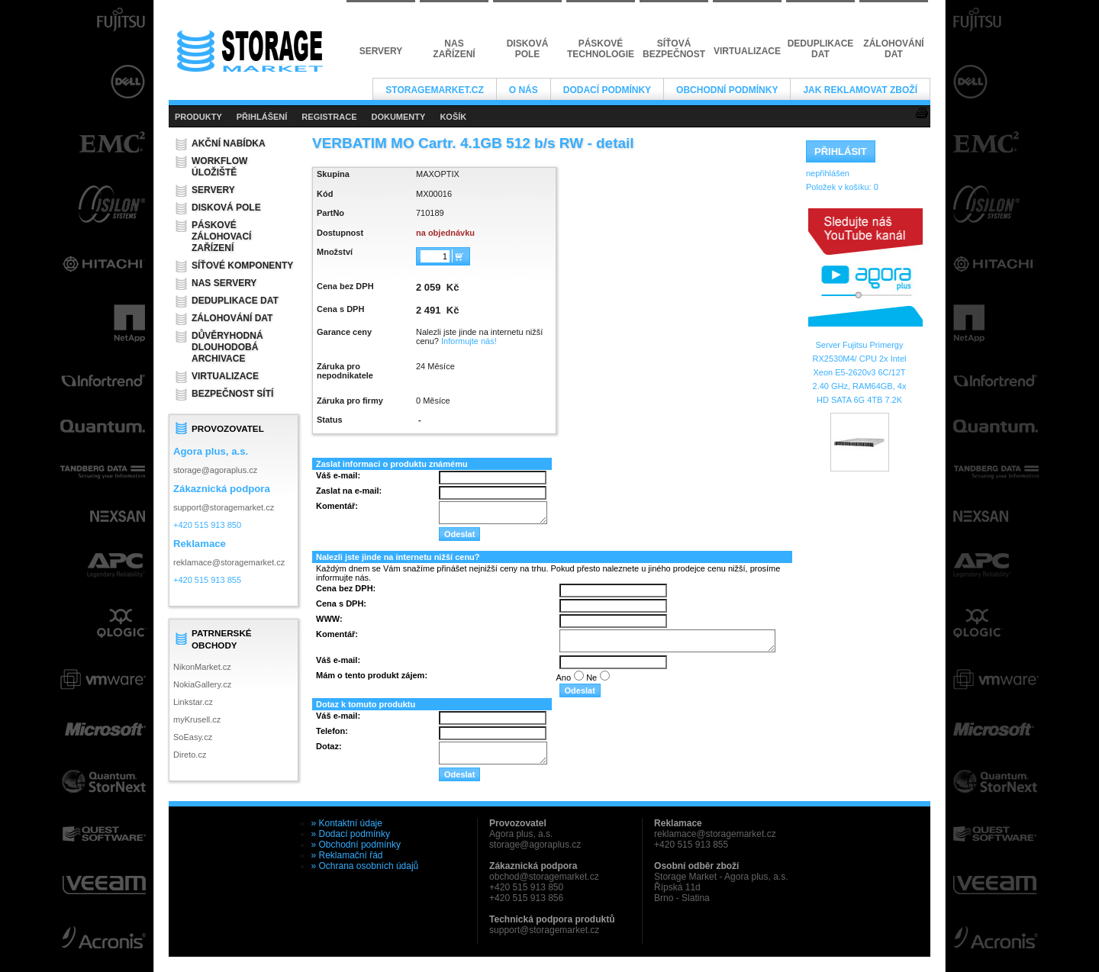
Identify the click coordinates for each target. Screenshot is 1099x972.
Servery (213, 190)
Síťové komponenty (242, 265)
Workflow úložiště (219, 167)
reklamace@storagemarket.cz (229, 562)
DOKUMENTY (398, 116)
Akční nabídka (229, 143)
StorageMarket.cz (434, 90)
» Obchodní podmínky (356, 844)
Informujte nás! (469, 341)
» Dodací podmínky (350, 834)
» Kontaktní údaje (346, 823)
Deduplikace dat (235, 300)
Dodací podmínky (607, 90)
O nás (523, 90)
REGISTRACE (328, 116)
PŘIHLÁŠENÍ (262, 116)
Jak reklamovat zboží (860, 90)
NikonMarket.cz (202, 666)
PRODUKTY (198, 116)
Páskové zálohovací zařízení (221, 236)
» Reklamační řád (347, 855)
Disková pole (226, 207)
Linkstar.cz (193, 701)
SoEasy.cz (192, 737)
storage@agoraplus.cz (215, 470)
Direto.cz (189, 754)
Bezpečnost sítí (232, 393)
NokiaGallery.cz (202, 684)
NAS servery (224, 283)
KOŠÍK (453, 116)
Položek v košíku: (842, 187)
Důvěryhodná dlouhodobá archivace (227, 347)
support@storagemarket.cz (223, 507)
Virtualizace (225, 376)
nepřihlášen (827, 173)
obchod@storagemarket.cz (544, 876)
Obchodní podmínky (727, 90)
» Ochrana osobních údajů (365, 866)
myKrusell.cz (197, 719)
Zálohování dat (232, 318)
